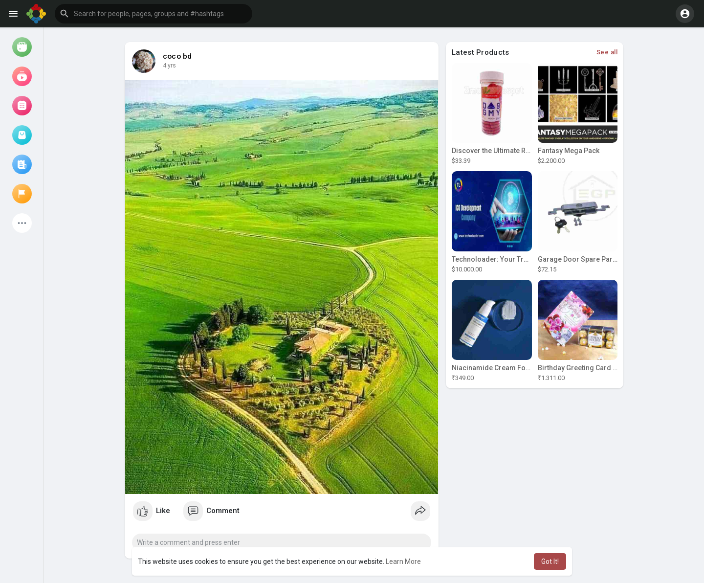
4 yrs (169, 65)
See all (607, 52)
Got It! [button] (550, 561)
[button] (153, 13)
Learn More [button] (403, 561)
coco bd (177, 56)
